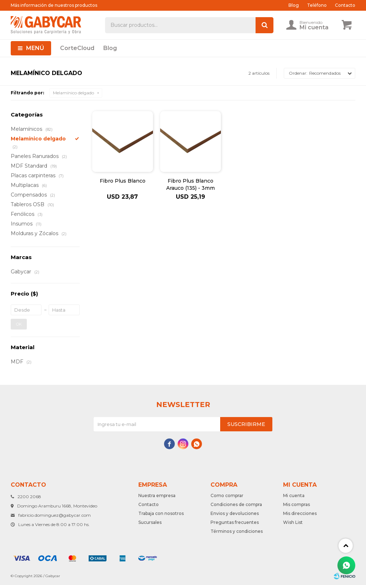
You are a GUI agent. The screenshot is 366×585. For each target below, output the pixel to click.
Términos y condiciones (237, 531)
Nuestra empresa (156, 495)
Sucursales (150, 522)
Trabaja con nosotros (161, 513)
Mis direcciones (300, 513)
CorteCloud (77, 48)
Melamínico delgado (73, 92)
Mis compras (296, 504)
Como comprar (227, 495)
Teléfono (317, 5)
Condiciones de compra (236, 504)
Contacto (345, 5)
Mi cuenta (294, 495)
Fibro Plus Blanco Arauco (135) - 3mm (190, 184)
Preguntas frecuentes (235, 522)
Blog (110, 48)
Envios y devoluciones (235, 513)
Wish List (293, 522)
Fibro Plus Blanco (122, 181)
